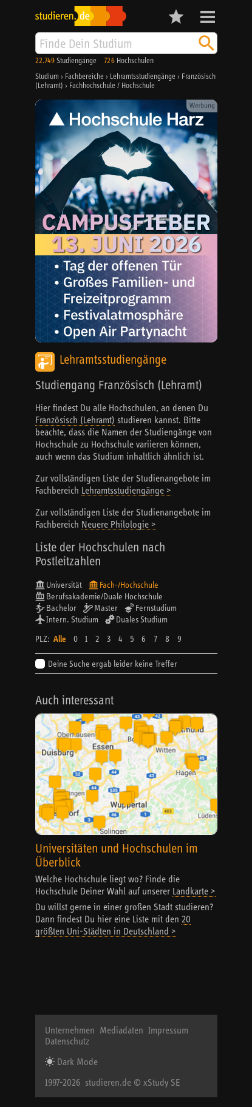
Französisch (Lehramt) (75, 419)
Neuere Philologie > (118, 524)
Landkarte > (194, 890)
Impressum (168, 1029)
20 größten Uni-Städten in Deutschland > (113, 924)
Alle (59, 639)
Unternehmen (70, 1029)
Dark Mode (76, 1061)
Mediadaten (121, 1029)
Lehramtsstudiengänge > (126, 490)
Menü (207, 17)
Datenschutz (67, 1040)
